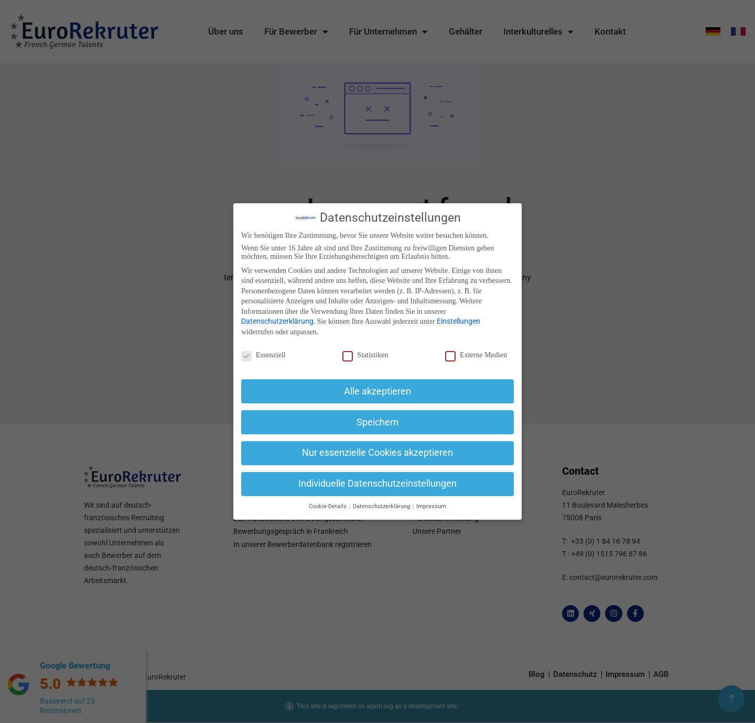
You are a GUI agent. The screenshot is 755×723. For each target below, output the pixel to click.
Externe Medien (476, 355)
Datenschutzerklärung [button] (382, 506)
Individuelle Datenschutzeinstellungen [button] (377, 483)
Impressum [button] (431, 506)
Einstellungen (458, 321)
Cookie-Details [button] (328, 506)
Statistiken (365, 355)
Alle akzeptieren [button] (377, 391)
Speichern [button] (377, 422)
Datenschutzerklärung (277, 321)
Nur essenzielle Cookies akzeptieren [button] (377, 452)
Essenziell (263, 355)
